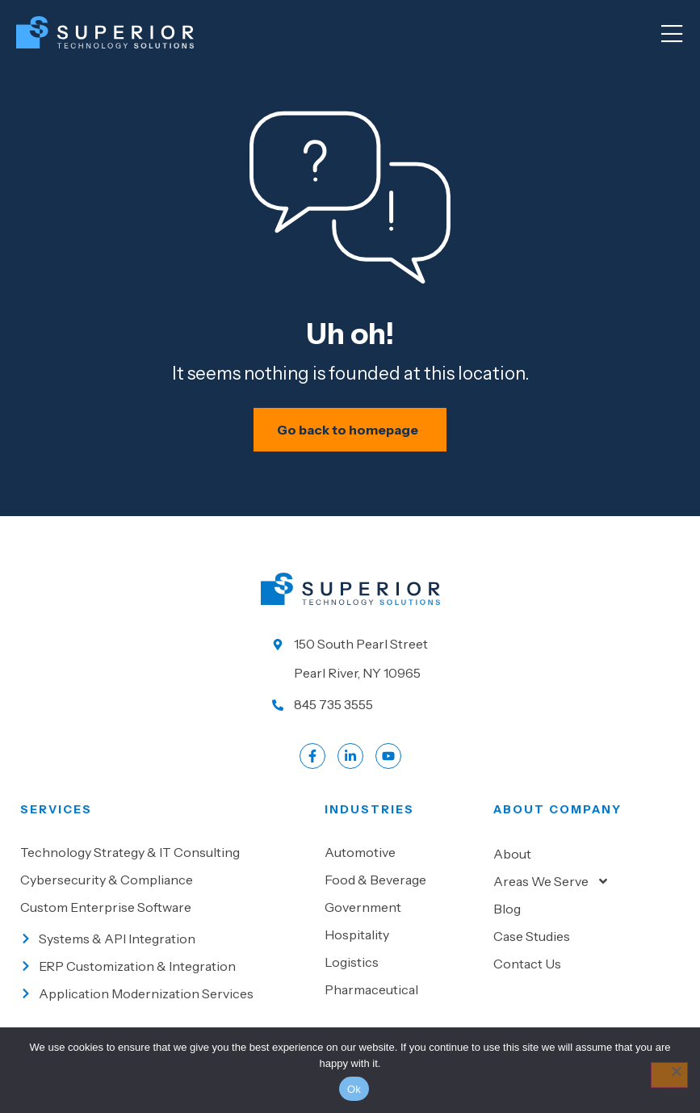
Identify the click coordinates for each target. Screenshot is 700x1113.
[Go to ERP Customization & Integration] (164, 969)
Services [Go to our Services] (56, 812)
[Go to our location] (350, 661)
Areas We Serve (551, 884)
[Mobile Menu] (672, 35)
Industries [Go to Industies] (369, 812)
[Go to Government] (401, 910)
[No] (669, 1075)
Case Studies (531, 939)
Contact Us (527, 967)
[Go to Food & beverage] (401, 882)
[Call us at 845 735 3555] (350, 707)
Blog (507, 912)
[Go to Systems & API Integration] (164, 941)
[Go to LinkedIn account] (350, 759)
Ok (354, 1089)
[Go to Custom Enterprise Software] (164, 910)
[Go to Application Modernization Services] (164, 996)
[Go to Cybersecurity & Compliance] (164, 882)
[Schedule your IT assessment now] (350, 433)
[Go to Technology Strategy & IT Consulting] (164, 855)
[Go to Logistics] (401, 965)
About (512, 857)
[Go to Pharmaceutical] (401, 992)
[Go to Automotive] (401, 855)
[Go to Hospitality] (401, 937)
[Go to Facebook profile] (312, 759)
